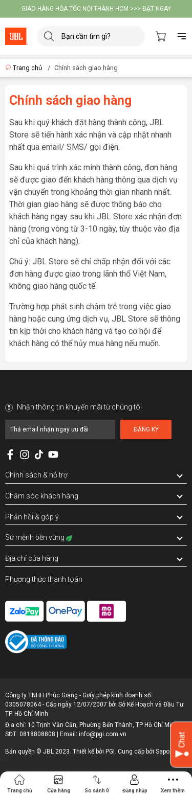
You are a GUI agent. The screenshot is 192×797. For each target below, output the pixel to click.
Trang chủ (24, 68)
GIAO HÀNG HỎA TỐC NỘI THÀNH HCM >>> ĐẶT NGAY (96, 8)
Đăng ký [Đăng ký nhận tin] (146, 429)
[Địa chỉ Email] (60, 429)
